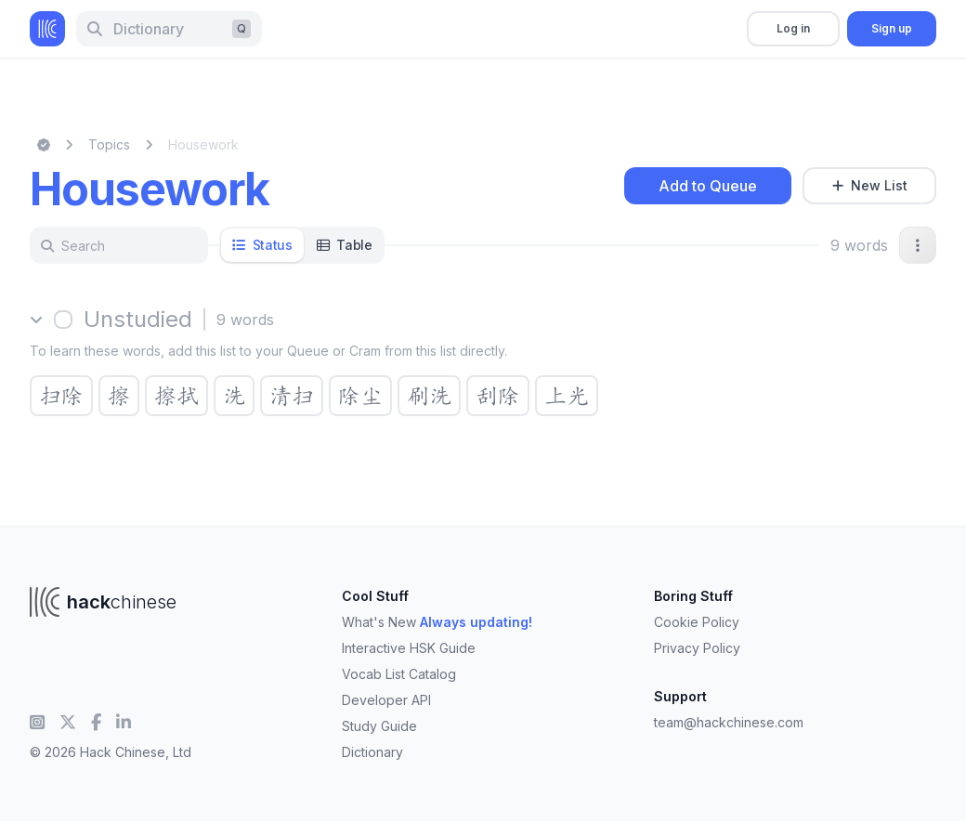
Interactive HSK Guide (409, 648)
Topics (109, 144)
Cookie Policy (696, 622)
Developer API (386, 700)
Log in (793, 28)
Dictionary (372, 752)
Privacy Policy (697, 648)
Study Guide (379, 726)
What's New (437, 622)
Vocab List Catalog (399, 674)
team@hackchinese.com (728, 722)
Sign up (891, 28)
